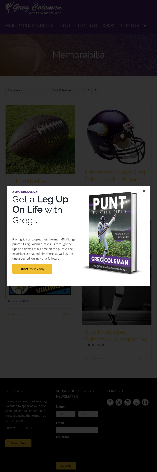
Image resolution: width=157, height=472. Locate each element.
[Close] (143, 191)
